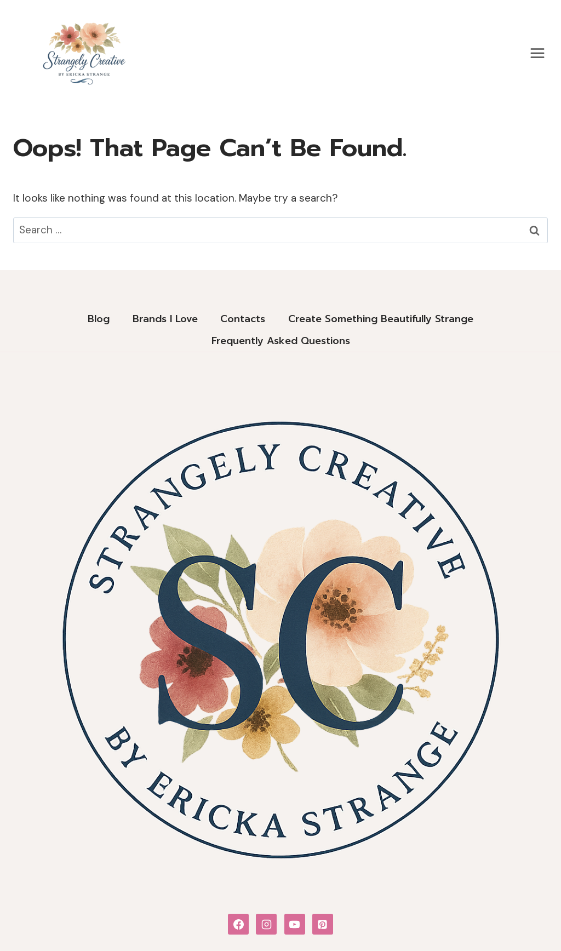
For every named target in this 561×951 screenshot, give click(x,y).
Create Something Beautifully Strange (380, 318)
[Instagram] (266, 924)
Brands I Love (165, 318)
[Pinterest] (322, 924)
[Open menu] (537, 53)
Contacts (242, 318)
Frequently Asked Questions (280, 340)
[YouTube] (294, 924)
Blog (99, 318)
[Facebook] (238, 924)
